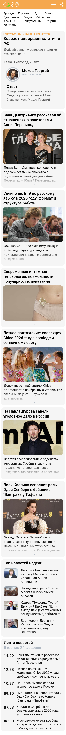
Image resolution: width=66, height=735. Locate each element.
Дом (37, 13)
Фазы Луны (11, 21)
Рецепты (51, 21)
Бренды (9, 13)
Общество (43, 17)
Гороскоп (24, 13)
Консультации (32, 21)
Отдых (28, 17)
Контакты (10, 25)
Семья (49, 13)
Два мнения (12, 17)
